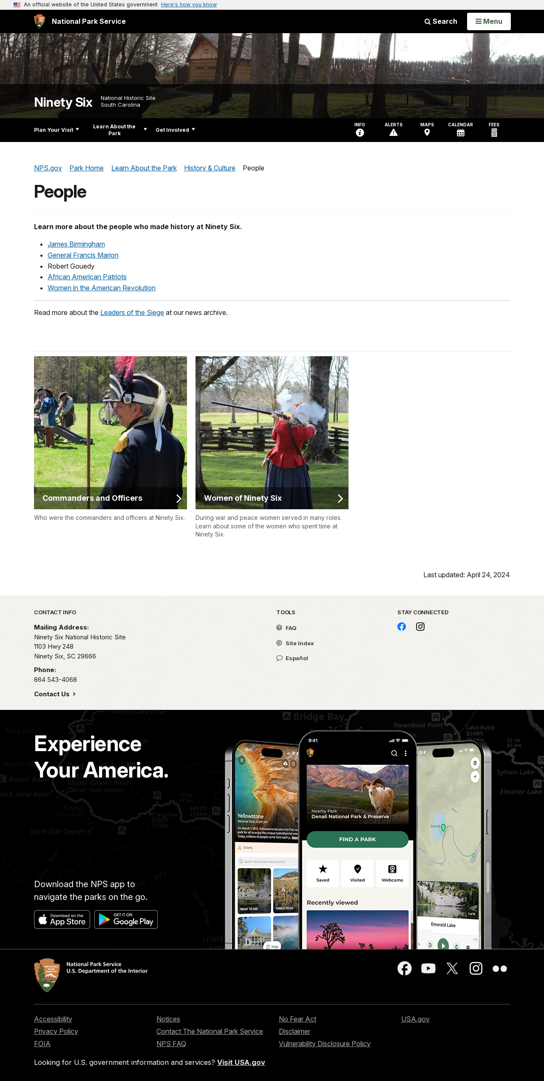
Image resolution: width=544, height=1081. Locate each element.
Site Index (295, 643)
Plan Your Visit (56, 130)
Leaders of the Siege (132, 312)
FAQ (286, 627)
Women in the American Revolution (102, 288)
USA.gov (415, 1019)
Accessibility (53, 1019)
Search (441, 21)
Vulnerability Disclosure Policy (325, 1043)
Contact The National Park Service (209, 1031)
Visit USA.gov (241, 1062)
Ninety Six (63, 102)
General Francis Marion (83, 255)
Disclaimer (294, 1031)
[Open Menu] (489, 21)
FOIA (42, 1043)
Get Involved (175, 130)
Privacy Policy (56, 1031)
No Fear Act (297, 1019)
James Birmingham (76, 244)
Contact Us (52, 694)
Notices (168, 1019)
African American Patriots (87, 276)
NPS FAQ (171, 1043)
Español (292, 658)
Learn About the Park (120, 129)
